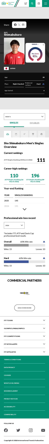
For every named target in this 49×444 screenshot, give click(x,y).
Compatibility (10, 414)
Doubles (34, 123)
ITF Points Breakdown (24, 134)
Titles (33, 134)
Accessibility (9, 406)
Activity (16, 134)
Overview (7, 134)
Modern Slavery (11, 391)
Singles (35, 44)
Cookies (7, 375)
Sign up (39, 3)
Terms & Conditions (12, 359)
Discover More (24, 308)
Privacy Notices (11, 399)
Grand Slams (41, 134)
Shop (25, 3)
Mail (23, 24)
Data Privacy (9, 367)
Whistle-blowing (11, 383)
